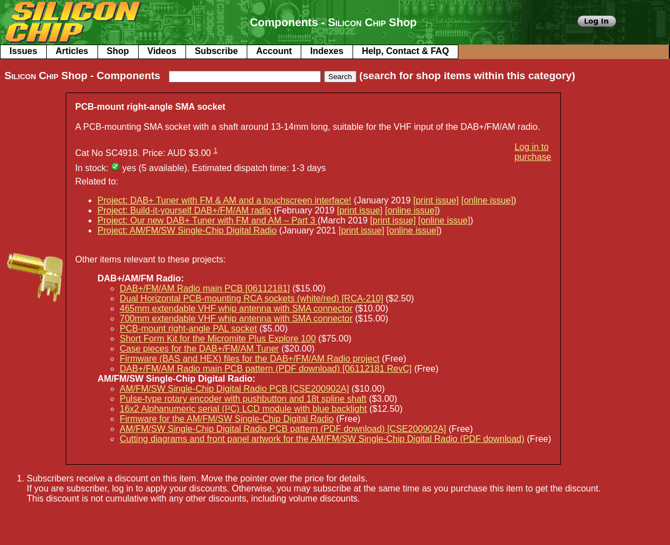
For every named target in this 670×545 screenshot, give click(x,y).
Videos (162, 51)
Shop (118, 51)
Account (274, 51)
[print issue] (436, 200)
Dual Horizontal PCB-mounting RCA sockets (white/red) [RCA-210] (251, 298)
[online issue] (487, 200)
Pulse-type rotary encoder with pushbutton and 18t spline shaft (243, 398)
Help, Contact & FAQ (405, 51)
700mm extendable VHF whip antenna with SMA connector (236, 318)
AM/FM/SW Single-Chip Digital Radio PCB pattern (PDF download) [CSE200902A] (283, 429)
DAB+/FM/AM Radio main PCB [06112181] (205, 288)
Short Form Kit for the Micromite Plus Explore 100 (218, 338)
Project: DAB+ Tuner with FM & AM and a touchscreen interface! (224, 200)
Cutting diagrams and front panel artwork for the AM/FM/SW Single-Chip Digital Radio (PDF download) (322, 439)
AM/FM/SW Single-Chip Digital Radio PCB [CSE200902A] (234, 388)
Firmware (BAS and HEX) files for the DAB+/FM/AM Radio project (249, 358)
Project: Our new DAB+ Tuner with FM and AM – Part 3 (207, 220)
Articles (72, 51)
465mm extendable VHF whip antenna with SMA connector (236, 308)
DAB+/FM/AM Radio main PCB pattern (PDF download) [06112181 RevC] (266, 368)
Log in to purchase (533, 152)
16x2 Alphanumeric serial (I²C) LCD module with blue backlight (243, 408)
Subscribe (216, 51)
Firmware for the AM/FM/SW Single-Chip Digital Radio (227, 419)
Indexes (327, 51)
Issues (23, 51)
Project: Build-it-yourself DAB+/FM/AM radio (184, 210)
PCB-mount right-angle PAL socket (188, 328)
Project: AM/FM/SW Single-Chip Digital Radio (187, 230)
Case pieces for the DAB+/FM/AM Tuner (199, 348)
